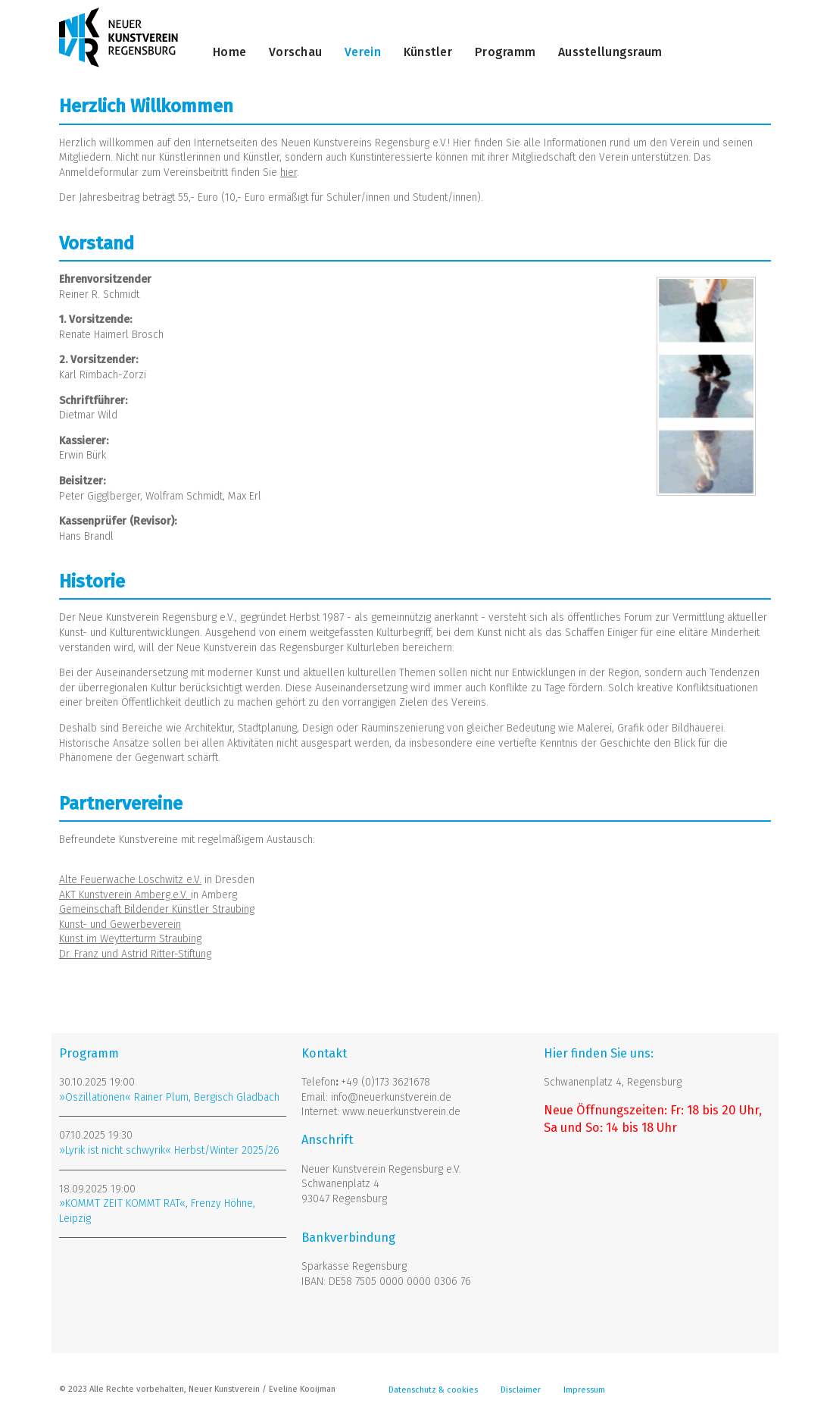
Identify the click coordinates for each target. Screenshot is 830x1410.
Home (229, 52)
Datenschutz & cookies (433, 1390)
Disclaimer (521, 1390)
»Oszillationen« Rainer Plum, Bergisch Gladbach (169, 1097)
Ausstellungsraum (610, 52)
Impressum (584, 1390)
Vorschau (295, 52)
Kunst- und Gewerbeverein (120, 924)
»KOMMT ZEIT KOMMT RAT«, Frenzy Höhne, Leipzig (157, 1211)
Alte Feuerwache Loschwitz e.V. (130, 879)
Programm (505, 52)
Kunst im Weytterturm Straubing (130, 938)
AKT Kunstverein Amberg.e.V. (125, 894)
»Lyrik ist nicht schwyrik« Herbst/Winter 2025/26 (169, 1150)
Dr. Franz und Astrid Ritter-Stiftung (135, 954)
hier (288, 172)
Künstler (428, 52)
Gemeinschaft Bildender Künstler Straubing (156, 909)
